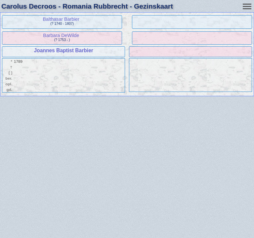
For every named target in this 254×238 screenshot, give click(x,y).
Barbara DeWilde (61, 35)
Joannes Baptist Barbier (63, 50)
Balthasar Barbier (61, 19)
